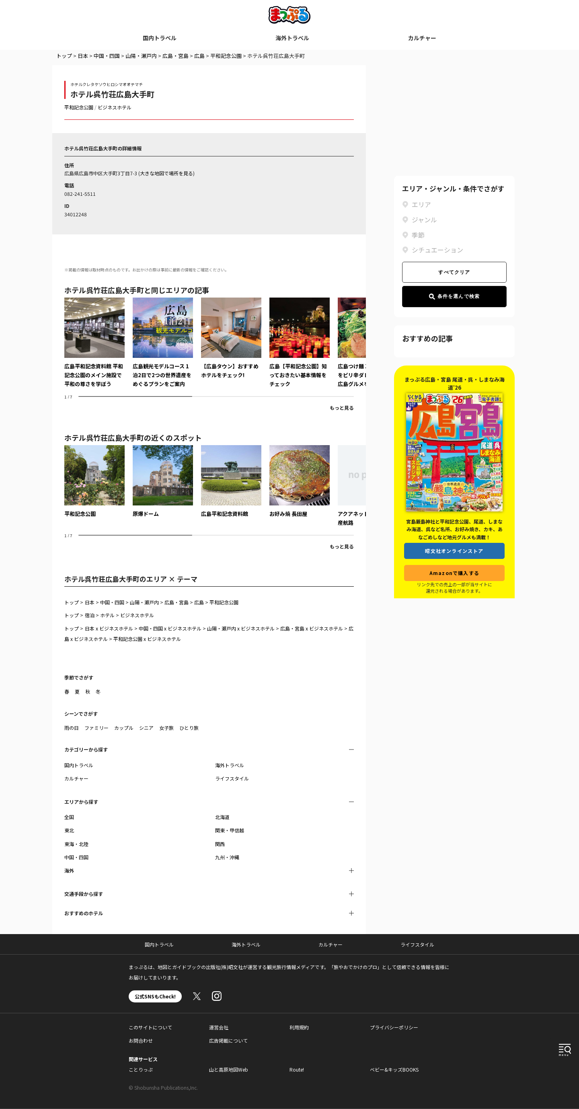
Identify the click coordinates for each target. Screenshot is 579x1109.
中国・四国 (107, 56)
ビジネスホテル (114, 107)
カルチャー (422, 38)
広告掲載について (228, 1040)
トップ (64, 56)
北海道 (222, 816)
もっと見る (342, 407)
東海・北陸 (76, 843)
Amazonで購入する (454, 572)
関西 (220, 843)
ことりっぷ (141, 1069)
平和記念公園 (226, 56)
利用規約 (299, 1027)
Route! (297, 1069)
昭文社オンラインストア (454, 550)
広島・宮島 (175, 56)
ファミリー (96, 727)
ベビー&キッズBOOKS (394, 1069)
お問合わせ (141, 1040)
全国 (69, 816)
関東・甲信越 (229, 830)
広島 (199, 56)
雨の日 (71, 727)
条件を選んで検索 (454, 297)
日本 (83, 56)
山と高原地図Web (228, 1069)
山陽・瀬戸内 (141, 56)
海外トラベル (292, 38)
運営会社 (218, 1027)
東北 (69, 830)
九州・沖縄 (227, 857)
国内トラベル (160, 38)
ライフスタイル (232, 778)
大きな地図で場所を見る (166, 173)
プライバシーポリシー (394, 1027)
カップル (123, 727)
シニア (146, 727)
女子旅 (166, 727)
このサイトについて (150, 1027)
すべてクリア (454, 272)
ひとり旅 (189, 727)
